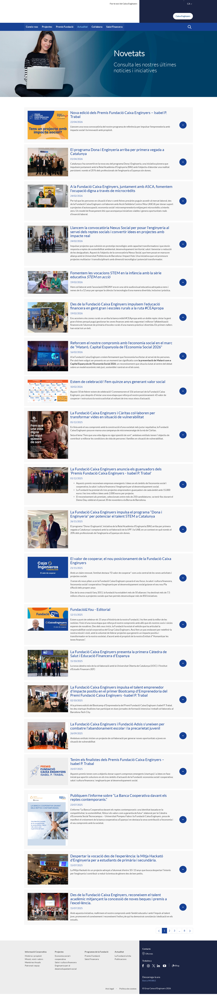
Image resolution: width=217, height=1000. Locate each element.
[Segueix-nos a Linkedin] (159, 971)
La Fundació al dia (123, 961)
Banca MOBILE (149, 986)
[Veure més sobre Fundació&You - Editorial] (108, 628)
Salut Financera (92, 965)
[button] (189, 27)
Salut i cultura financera (65, 968)
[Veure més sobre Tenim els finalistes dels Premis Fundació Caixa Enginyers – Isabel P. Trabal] (108, 776)
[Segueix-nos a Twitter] (153, 971)
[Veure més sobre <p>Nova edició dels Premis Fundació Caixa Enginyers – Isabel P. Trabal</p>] (108, 125)
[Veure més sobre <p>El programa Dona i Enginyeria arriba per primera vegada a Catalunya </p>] (108, 162)
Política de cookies (127, 994)
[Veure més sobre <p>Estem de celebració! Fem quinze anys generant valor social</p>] (108, 393)
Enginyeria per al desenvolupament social (66, 973)
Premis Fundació (92, 961)
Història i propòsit (33, 961)
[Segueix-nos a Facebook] (144, 971)
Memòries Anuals (33, 968)
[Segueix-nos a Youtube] (165, 971)
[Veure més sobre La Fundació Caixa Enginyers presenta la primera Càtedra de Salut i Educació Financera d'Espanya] (108, 667)
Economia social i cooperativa (63, 963)
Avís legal (109, 994)
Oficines (149, 959)
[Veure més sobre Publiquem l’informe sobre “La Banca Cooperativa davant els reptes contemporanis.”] (108, 824)
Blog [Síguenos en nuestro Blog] (175, 971)
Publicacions (120, 965)
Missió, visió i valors (34, 965)
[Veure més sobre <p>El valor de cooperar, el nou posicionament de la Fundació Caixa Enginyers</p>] (108, 581)
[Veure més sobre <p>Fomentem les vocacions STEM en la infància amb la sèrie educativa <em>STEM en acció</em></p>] (108, 284)
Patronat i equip (32, 971)
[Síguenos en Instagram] (148, 971)
